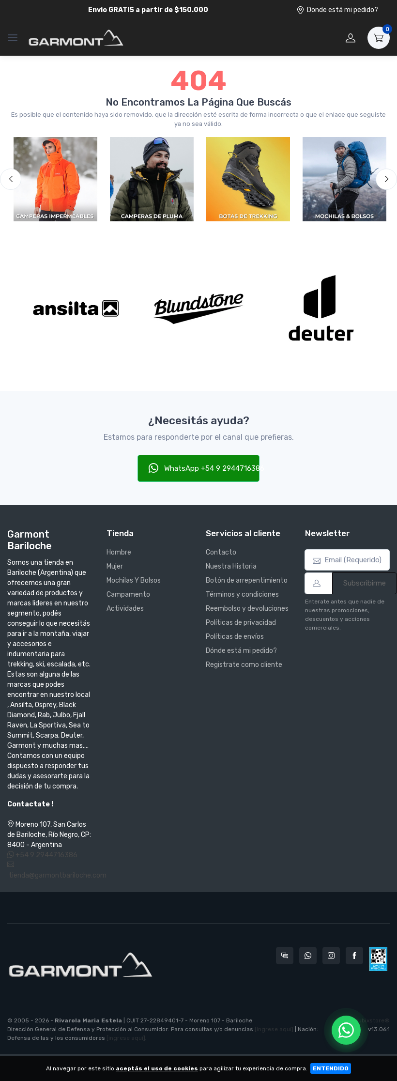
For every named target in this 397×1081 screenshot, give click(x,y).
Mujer (115, 566)
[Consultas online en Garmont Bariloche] (284, 955)
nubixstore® (372, 1020)
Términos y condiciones (242, 594)
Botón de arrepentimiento (247, 580)
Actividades (125, 608)
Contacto (221, 552)
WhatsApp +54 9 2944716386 (204, 468)
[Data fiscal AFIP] (378, 959)
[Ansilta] (76, 308)
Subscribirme (364, 583)
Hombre (119, 552)
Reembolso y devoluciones (247, 608)
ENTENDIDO (330, 1068)
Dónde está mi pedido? (241, 651)
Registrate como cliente (244, 665)
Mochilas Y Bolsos (134, 580)
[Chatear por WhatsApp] (346, 1030)
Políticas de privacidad (241, 622)
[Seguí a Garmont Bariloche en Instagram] (331, 955)
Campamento (128, 594)
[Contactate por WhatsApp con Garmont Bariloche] (308, 955)
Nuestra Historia (231, 566)
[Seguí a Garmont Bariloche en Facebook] (354, 955)
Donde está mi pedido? (337, 10)
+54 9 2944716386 (42, 855)
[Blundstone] (198, 308)
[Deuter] (321, 308)
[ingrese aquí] (274, 1029)
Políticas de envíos (235, 637)
